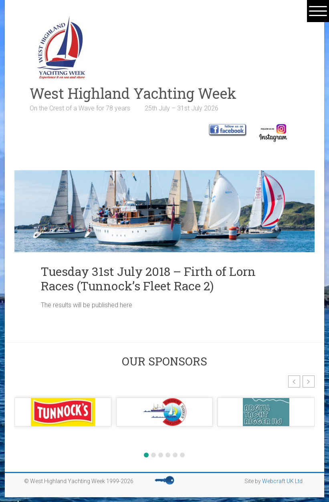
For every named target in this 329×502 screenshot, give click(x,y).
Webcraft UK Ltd (282, 481)
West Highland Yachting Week (133, 93)
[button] (294, 381)
